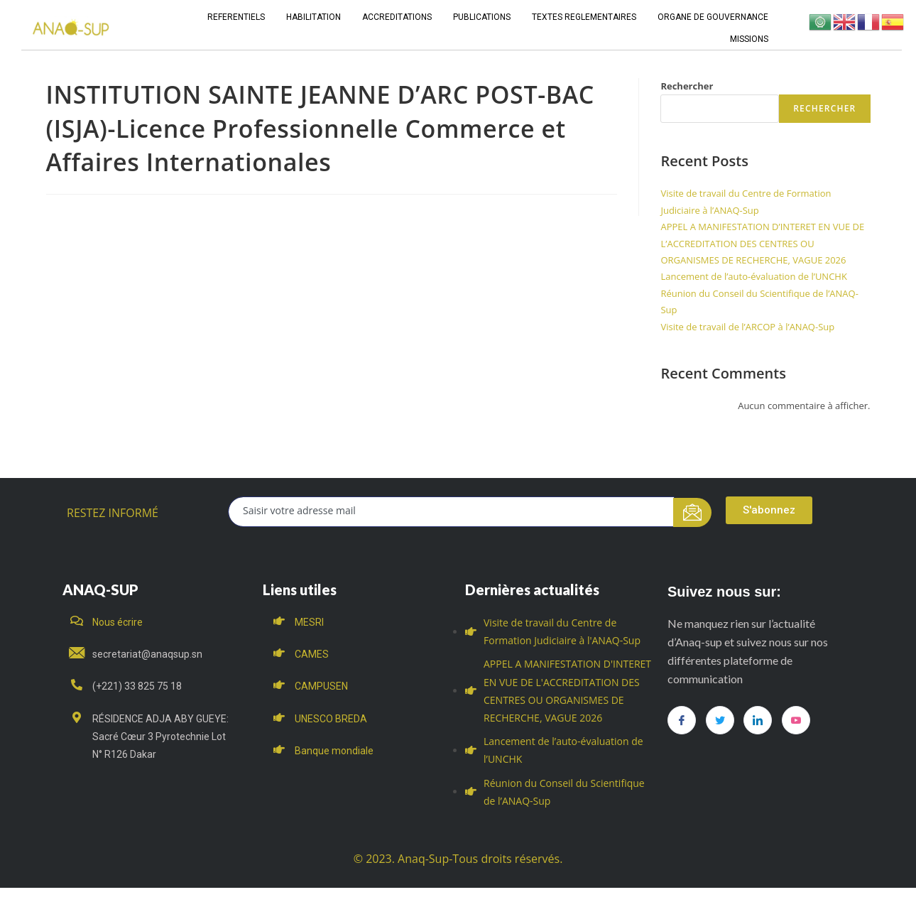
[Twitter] (720, 720)
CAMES (312, 654)
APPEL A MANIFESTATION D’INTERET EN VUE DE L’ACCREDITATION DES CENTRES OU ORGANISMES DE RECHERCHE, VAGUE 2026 (762, 243)
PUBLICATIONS (482, 17)
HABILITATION (313, 17)
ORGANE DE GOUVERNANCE (713, 17)
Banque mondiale (334, 750)
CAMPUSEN (321, 686)
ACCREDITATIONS (397, 17)
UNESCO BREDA (331, 718)
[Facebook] (681, 720)
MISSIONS (749, 39)
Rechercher (686, 86)
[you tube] (796, 720)
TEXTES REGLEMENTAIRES (584, 17)
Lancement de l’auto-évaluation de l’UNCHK (753, 276)
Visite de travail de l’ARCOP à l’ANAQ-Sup (747, 326)
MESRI (309, 622)
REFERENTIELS (236, 17)
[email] (451, 511)
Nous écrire (117, 622)
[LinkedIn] (757, 720)
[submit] (692, 512)
